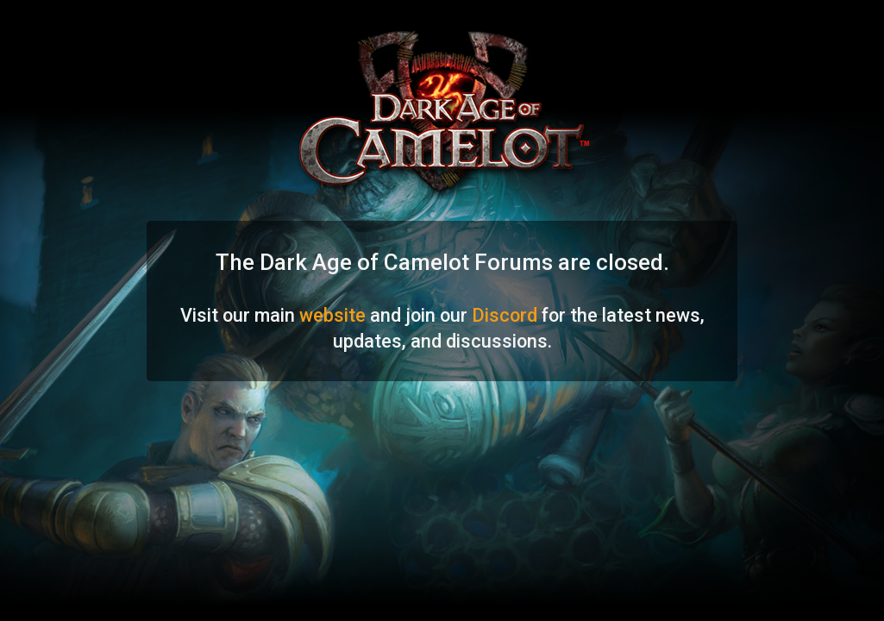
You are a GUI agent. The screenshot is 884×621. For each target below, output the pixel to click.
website (332, 315)
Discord (504, 315)
